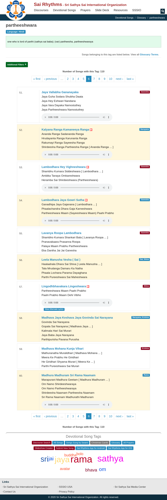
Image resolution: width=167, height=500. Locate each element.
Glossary (141, 18)
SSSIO (136, 10)
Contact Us (9, 491)
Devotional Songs (64, 10)
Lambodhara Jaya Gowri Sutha (64, 200)
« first (36, 78)
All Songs (58, 442)
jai (51, 458)
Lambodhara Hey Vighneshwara (65, 167)
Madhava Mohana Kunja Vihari (63, 348)
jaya (62, 459)
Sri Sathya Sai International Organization (25, 487)
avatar (65, 469)
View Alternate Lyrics (54, 309)
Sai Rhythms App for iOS (120, 448)
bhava (91, 470)
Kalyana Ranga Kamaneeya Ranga (67, 129)
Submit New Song (65, 448)
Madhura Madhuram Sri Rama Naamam (68, 375)
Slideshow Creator (44, 448)
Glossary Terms (149, 54)
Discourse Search (41, 442)
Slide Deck (102, 10)
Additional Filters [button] (15, 64)
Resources (121, 10)
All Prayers (128, 442)
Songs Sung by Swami (77, 442)
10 (110, 78)
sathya (110, 458)
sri (44, 459)
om (102, 469)
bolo (79, 454)
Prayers (86, 10)
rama (81, 459)
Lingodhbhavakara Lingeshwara (65, 286)
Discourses (41, 10)
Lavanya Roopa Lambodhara (61, 233)
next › (119, 78)
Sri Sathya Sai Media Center (130, 487)
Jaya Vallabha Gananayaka (60, 92)
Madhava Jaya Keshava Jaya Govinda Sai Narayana (77, 317)
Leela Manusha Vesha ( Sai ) (61, 259)
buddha (70, 455)
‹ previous (50, 78)
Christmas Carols (99, 442)
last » (130, 78)
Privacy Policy (66, 491)
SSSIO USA (65, 487)
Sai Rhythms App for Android (91, 448)
